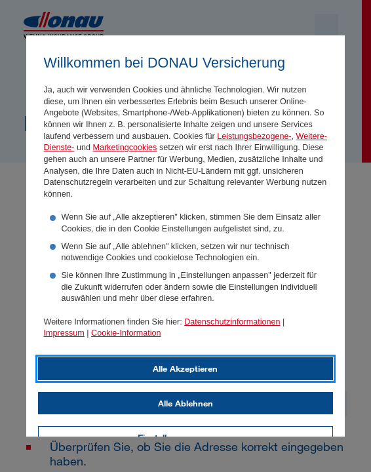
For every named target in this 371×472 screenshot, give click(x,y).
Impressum (64, 333)
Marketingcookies (124, 147)
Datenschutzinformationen (232, 321)
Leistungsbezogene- (254, 136)
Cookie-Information (126, 333)
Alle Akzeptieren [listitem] (185, 368)
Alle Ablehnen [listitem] (185, 403)
